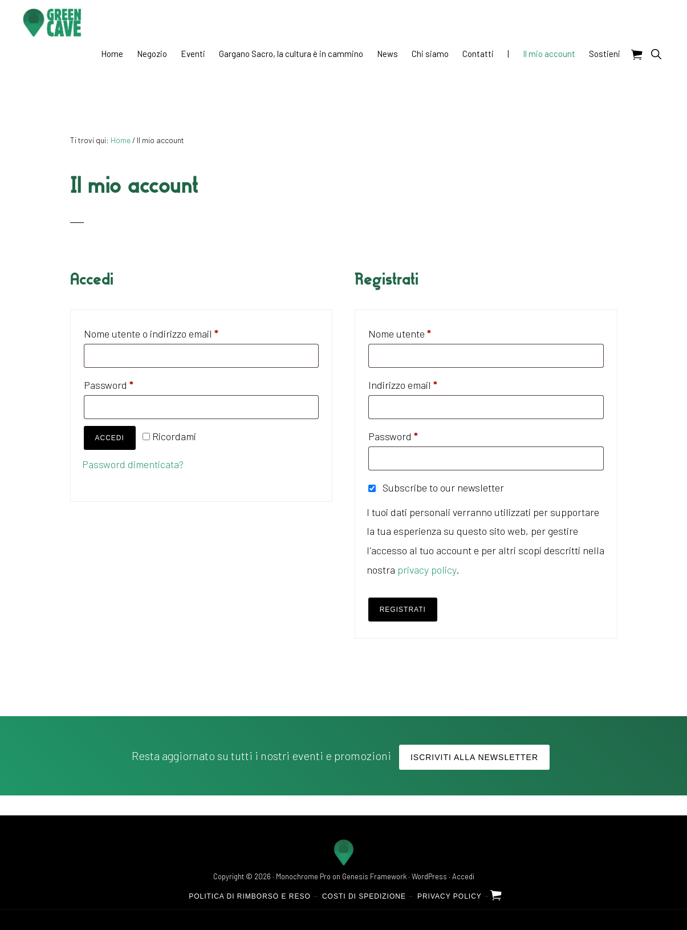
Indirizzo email (422, 383)
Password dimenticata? (133, 464)
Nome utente (419, 331)
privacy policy (426, 569)
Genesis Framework (374, 876)
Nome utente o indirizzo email (171, 331)
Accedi (109, 438)
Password (128, 383)
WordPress (429, 876)
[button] (656, 54)
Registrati (403, 610)
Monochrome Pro (303, 876)
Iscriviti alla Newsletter (474, 757)
